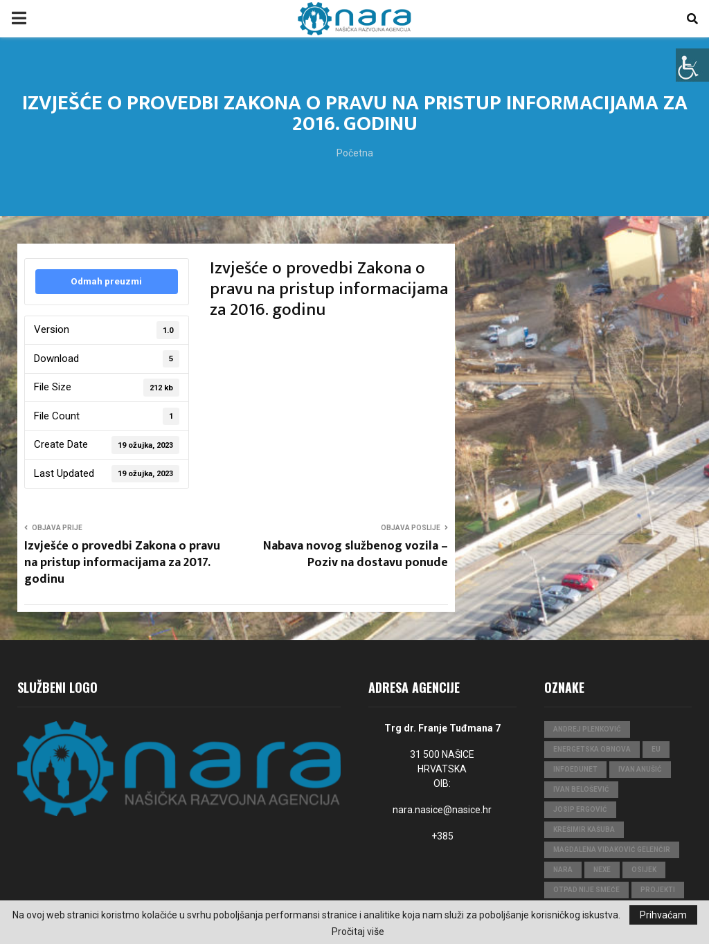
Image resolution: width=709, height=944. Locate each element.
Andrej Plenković (587, 729)
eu (656, 749)
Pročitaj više (358, 931)
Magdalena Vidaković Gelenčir (611, 849)
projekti (657, 889)
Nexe (602, 869)
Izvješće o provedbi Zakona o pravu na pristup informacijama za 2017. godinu (122, 563)
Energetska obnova (592, 749)
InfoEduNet (575, 769)
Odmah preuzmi (106, 281)
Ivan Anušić (640, 769)
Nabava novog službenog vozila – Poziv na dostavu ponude (355, 554)
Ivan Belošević (581, 789)
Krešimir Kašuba (584, 829)
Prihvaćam (663, 914)
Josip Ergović (580, 809)
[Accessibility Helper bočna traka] (692, 65)
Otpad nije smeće (586, 889)
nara (563, 869)
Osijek (643, 869)
